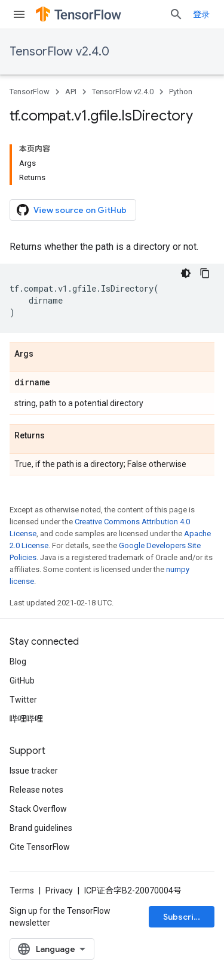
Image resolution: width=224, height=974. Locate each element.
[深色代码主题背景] (185, 273)
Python (180, 91)
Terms (22, 890)
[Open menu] (19, 14)
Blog (18, 661)
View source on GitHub (72, 210)
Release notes (36, 789)
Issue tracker (34, 770)
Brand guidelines (41, 828)
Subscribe (183, 916)
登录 (201, 14)
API (70, 91)
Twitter (23, 699)
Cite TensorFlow (40, 847)
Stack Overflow (38, 809)
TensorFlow (30, 91)
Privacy (59, 890)
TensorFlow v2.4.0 (59, 51)
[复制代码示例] (204, 273)
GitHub (22, 680)
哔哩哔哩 (26, 718)
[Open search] (176, 14)
